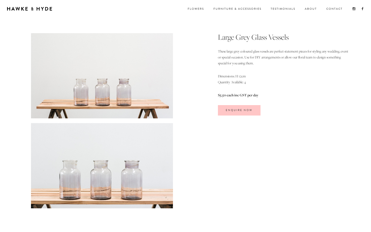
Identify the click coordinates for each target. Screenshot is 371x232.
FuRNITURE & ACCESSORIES (237, 9)
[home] (29, 8)
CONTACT (334, 9)
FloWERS (196, 9)
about (311, 9)
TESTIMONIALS (283, 9)
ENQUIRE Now (239, 110)
